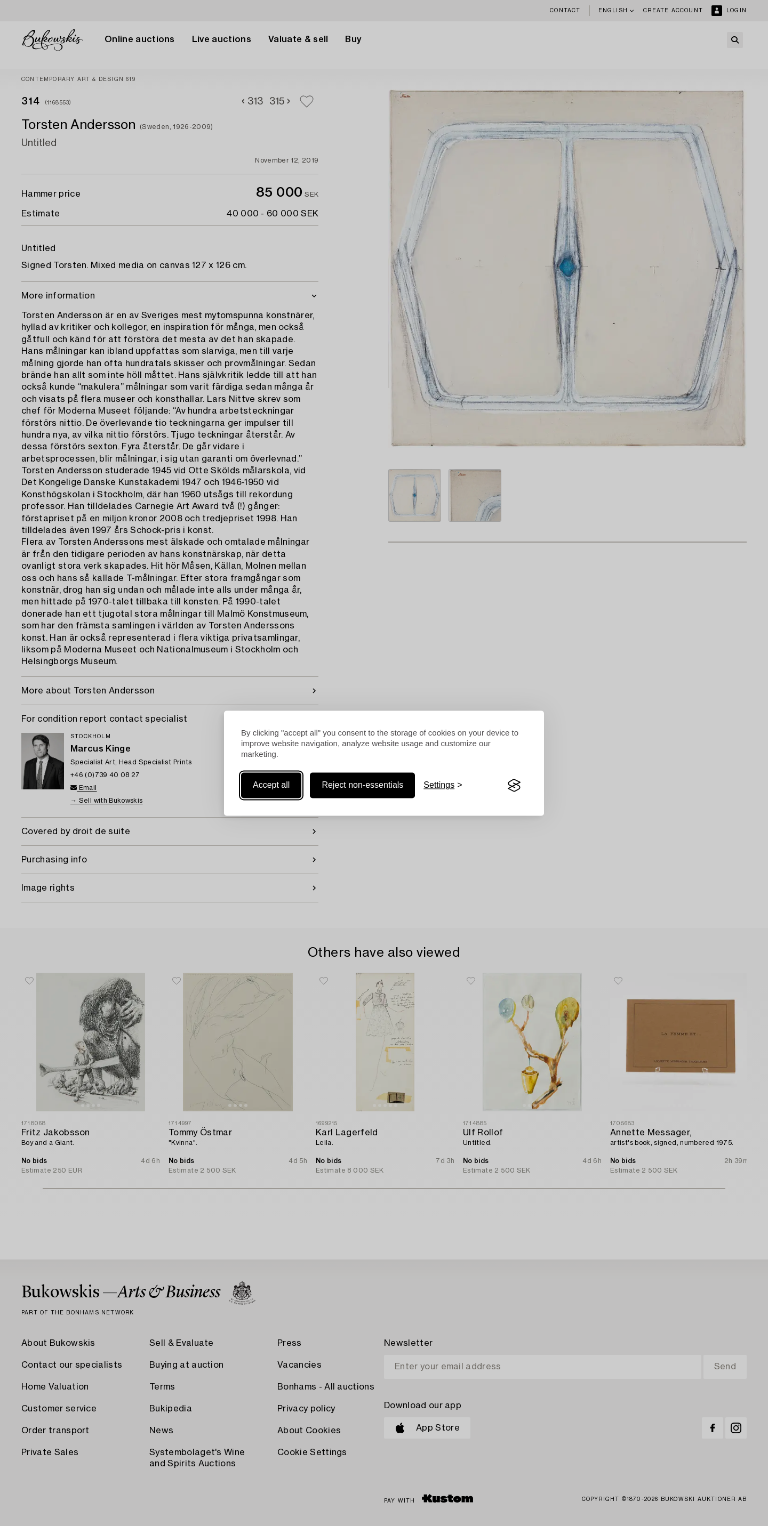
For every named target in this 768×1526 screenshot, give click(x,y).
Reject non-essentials (362, 785)
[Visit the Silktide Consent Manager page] (514, 785)
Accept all (271, 785)
